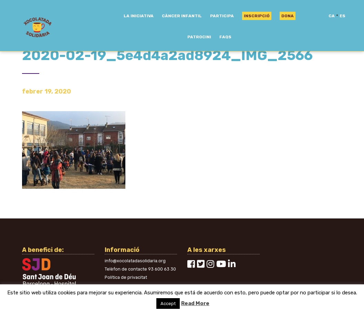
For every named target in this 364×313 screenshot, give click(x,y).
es (342, 15)
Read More (195, 303)
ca (332, 15)
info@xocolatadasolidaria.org (135, 260)
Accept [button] (168, 303)
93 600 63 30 (162, 269)
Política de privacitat (126, 277)
